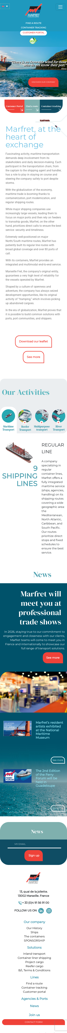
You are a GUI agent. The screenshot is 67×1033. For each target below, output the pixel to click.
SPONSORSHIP (34, 940)
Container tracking (33, 27)
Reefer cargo (34, 966)
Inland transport (34, 953)
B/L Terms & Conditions (34, 970)
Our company (34, 922)
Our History (34, 928)
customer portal (33, 32)
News (34, 1006)
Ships (34, 932)
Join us (34, 1015)
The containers (34, 936)
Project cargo (34, 962)
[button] (5, 6)
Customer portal (34, 991)
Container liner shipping (34, 958)
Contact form (33, 1022)
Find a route (33, 23)
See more (33, 357)
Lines (34, 977)
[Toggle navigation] (60, 6)
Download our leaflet (33, 341)
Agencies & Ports (34, 999)
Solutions (34, 947)
